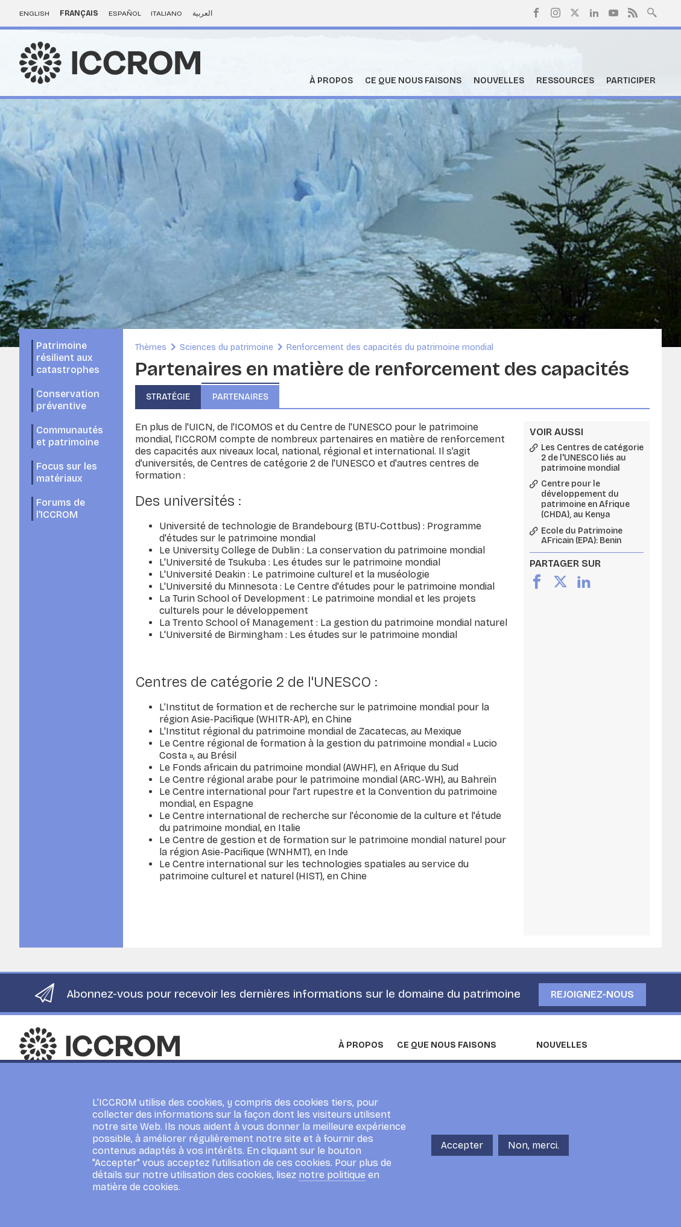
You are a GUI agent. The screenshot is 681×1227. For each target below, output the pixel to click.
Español (125, 13)
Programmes (420, 1064)
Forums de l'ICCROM (60, 508)
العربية (202, 13)
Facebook (536, 13)
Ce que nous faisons (413, 80)
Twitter (575, 13)
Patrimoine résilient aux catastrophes (68, 357)
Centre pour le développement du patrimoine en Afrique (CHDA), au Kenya (585, 499)
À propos (331, 80)
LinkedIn (594, 13)
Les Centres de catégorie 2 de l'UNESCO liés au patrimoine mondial (592, 458)
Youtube (613, 13)
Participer (631, 80)
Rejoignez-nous (592, 994)
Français (79, 13)
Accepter (462, 1153)
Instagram (555, 13)
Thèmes (150, 347)
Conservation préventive (68, 400)
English (34, 13)
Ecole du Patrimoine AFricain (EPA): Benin (581, 536)
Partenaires (240, 397)
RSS (633, 13)
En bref (351, 1064)
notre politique (332, 1182)
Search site (652, 11)
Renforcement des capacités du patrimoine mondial (390, 347)
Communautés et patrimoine (69, 436)
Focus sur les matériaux (66, 472)
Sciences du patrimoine (226, 347)
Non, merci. (533, 1153)
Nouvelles (499, 80)
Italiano (166, 13)
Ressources (565, 80)
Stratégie (168, 397)
